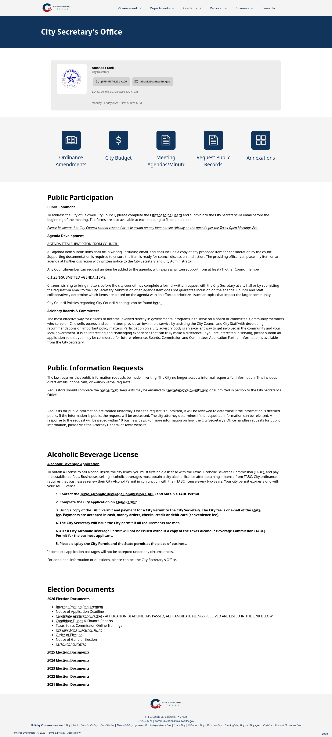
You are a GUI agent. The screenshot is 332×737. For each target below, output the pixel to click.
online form (109, 390)
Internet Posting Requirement (79, 606)
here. (157, 302)
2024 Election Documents (68, 660)
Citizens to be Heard (166, 215)
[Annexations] (260, 149)
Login (325, 734)
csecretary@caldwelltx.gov (187, 390)
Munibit (30, 732)
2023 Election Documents (68, 668)
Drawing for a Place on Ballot (79, 630)
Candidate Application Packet (79, 616)
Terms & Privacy (56, 732)
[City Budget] (118, 149)
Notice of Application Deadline (80, 611)
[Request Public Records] (213, 149)
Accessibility (73, 732)
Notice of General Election (76, 639)
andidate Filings (70, 620)
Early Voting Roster (71, 644)
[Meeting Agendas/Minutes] (166, 149)
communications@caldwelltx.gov (174, 721)
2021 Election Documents (68, 684)
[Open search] (286, 9)
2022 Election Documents (68, 676)
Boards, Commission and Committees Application (188, 337)
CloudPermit (126, 502)
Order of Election (69, 634)
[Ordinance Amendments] (71, 149)
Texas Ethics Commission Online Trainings (89, 625)
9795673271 (145, 721)
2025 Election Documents (68, 652)
